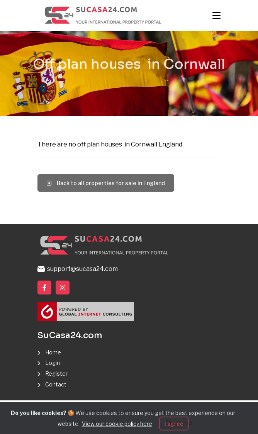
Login (52, 362)
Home (53, 352)
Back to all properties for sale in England (106, 183)
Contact (55, 384)
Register (56, 373)
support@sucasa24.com (77, 268)
